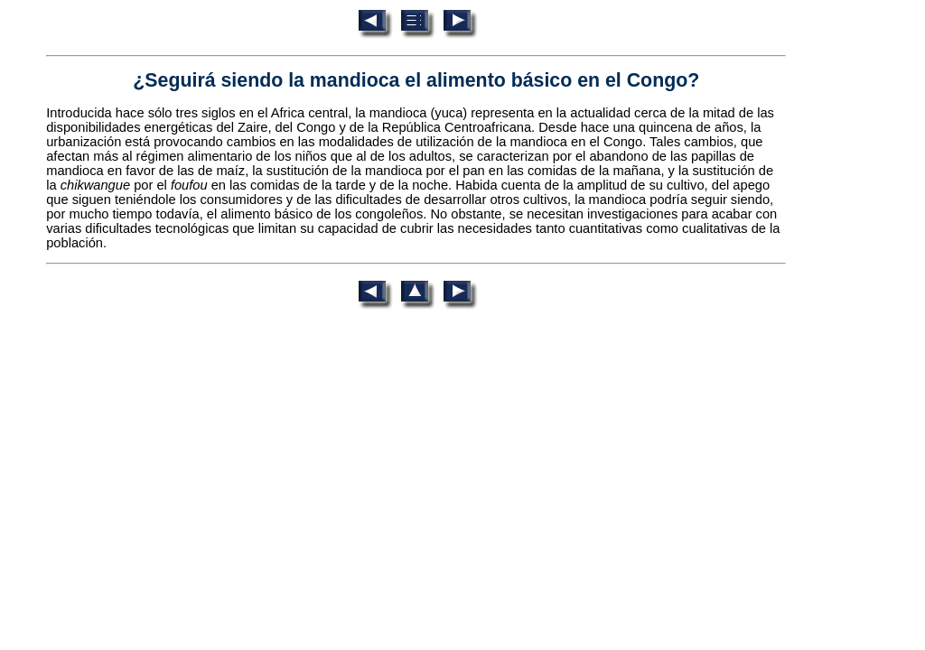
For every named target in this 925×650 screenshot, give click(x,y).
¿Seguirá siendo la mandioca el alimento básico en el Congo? (416, 80)
